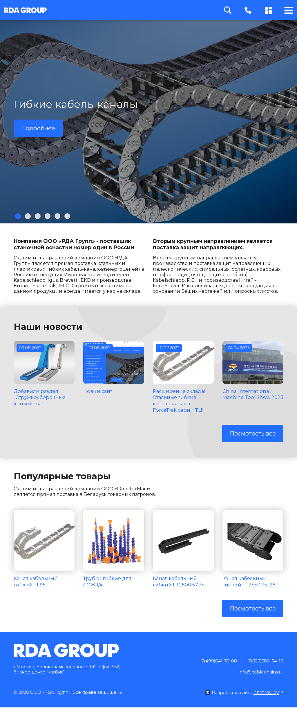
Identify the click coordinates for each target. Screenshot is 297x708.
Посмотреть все (253, 433)
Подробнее (38, 128)
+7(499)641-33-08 (214, 661)
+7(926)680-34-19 (263, 661)
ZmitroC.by (266, 693)
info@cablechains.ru (259, 673)
